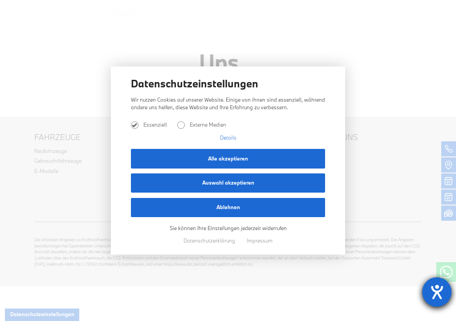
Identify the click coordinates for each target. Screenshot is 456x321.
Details (228, 137)
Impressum (260, 240)
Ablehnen (228, 207)
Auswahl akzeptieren (228, 182)
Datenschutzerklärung (209, 240)
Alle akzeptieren (228, 158)
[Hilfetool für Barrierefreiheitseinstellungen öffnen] (437, 292)
